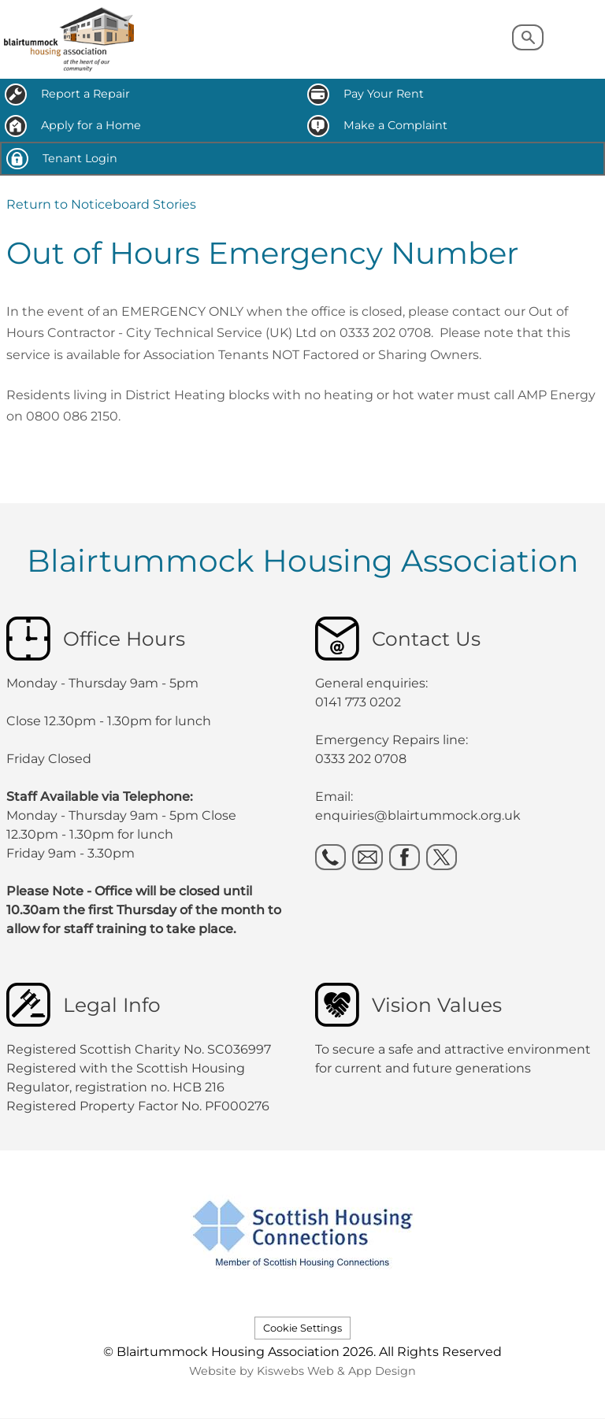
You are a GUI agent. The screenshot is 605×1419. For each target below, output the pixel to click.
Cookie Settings (302, 1328)
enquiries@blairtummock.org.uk (419, 815)
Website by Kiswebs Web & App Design (302, 1371)
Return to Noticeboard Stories (101, 204)
